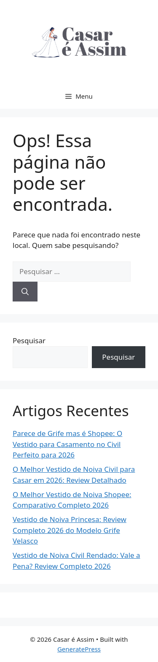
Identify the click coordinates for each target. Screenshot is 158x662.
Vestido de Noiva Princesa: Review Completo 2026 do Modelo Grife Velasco (69, 530)
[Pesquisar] (25, 292)
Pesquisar (29, 340)
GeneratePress (79, 649)
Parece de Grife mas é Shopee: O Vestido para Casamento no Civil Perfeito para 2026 (67, 444)
